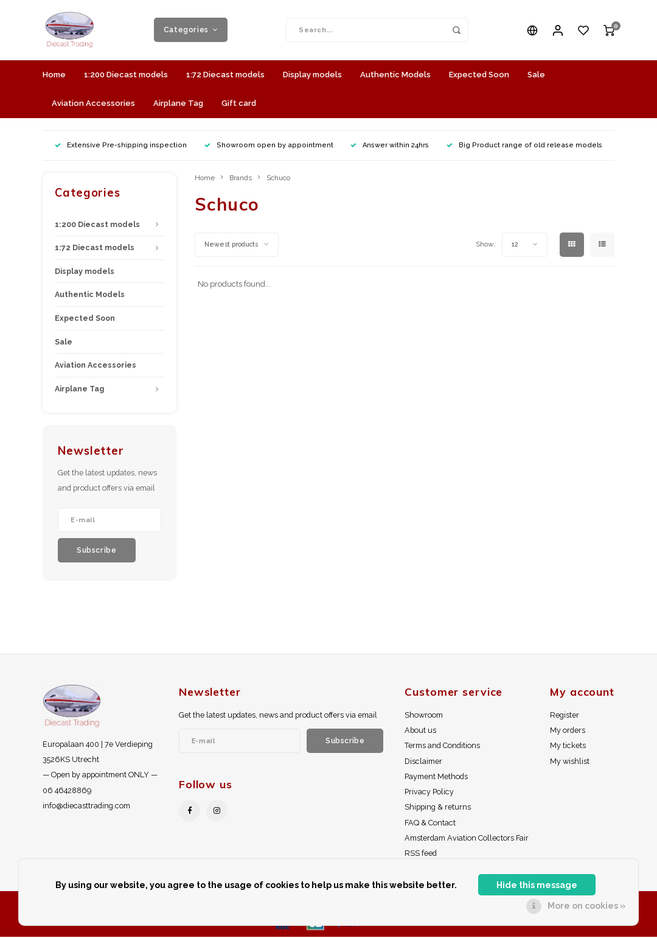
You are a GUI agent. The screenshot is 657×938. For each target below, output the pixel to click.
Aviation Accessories (93, 103)
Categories (191, 30)
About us (420, 731)
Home (54, 75)
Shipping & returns (438, 808)
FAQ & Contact (430, 823)
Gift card (238, 103)
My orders (567, 731)
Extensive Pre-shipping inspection (121, 146)
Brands (240, 178)
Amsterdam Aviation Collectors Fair (467, 838)
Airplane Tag (178, 103)
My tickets (568, 746)
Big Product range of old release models (524, 146)
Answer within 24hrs (389, 146)
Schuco (278, 178)
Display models (312, 75)
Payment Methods (436, 777)
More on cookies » (587, 906)
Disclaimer (423, 761)
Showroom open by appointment (268, 146)
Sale (536, 75)
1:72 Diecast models (225, 75)
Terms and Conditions (442, 746)
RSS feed (421, 853)
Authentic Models (395, 75)
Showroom (424, 715)
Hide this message (536, 885)
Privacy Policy (429, 792)
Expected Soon (479, 75)
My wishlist (569, 761)
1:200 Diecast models (126, 75)
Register (564, 715)
